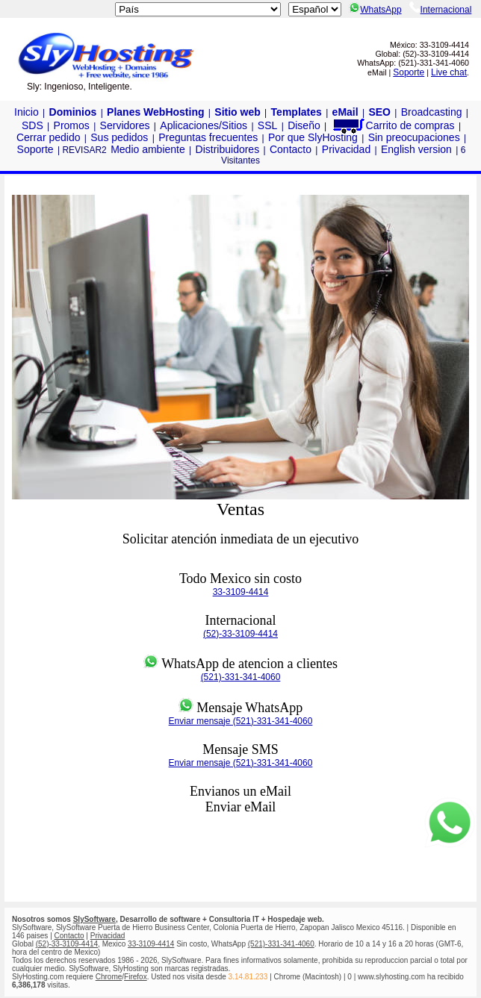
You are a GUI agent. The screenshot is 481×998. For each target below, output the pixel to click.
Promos (72, 125)
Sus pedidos (119, 137)
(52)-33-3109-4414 (240, 634)
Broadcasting (431, 112)
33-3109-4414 (241, 592)
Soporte (408, 72)
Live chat (449, 72)
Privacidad (346, 149)
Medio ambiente (148, 149)
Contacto (290, 149)
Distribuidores (228, 149)
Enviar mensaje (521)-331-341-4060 (241, 721)
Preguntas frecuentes (208, 137)
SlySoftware (94, 919)
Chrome (109, 977)
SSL (267, 125)
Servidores (125, 125)
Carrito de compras (393, 125)
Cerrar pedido (48, 137)
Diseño (304, 125)
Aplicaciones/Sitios (203, 125)
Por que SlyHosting (313, 137)
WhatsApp (375, 9)
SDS (32, 125)
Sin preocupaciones (414, 137)
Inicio (26, 112)
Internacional (440, 9)
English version (416, 149)
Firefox (135, 977)
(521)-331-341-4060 (241, 677)
